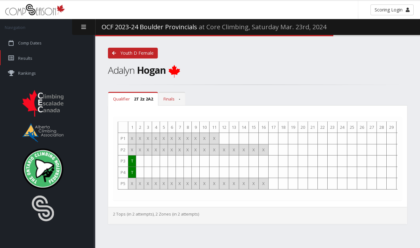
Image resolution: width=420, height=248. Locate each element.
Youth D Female (133, 53)
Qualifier (133, 99)
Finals (171, 99)
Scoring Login (392, 10)
